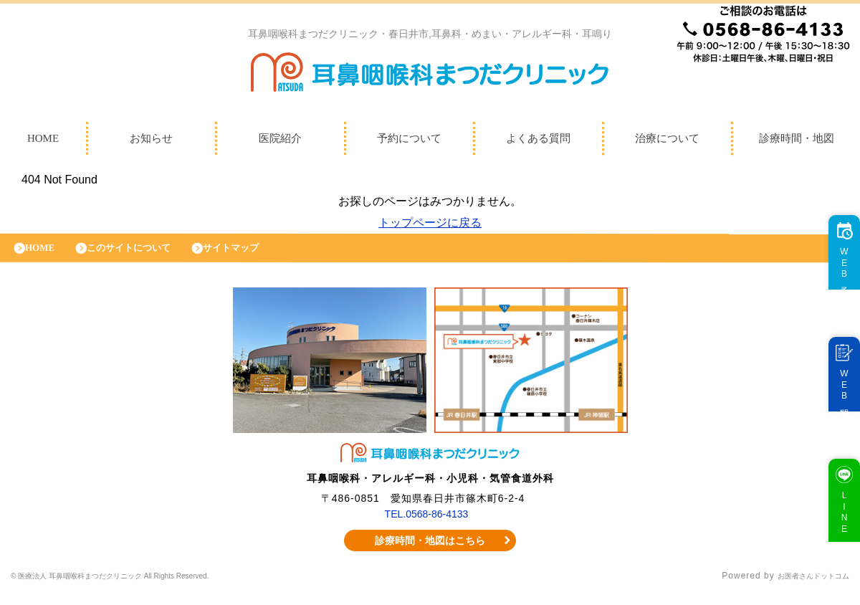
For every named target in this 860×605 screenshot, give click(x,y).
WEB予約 (837, 278)
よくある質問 (538, 142)
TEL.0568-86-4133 (426, 524)
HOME (45, 254)
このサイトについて (145, 254)
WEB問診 (837, 400)
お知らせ (151, 142)
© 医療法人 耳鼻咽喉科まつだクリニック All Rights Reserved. (144, 587)
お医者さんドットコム (802, 587)
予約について (409, 142)
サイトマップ (261, 254)
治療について (667, 142)
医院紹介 (280, 142)
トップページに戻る (430, 226)
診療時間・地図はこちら (430, 551)
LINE (837, 526)
